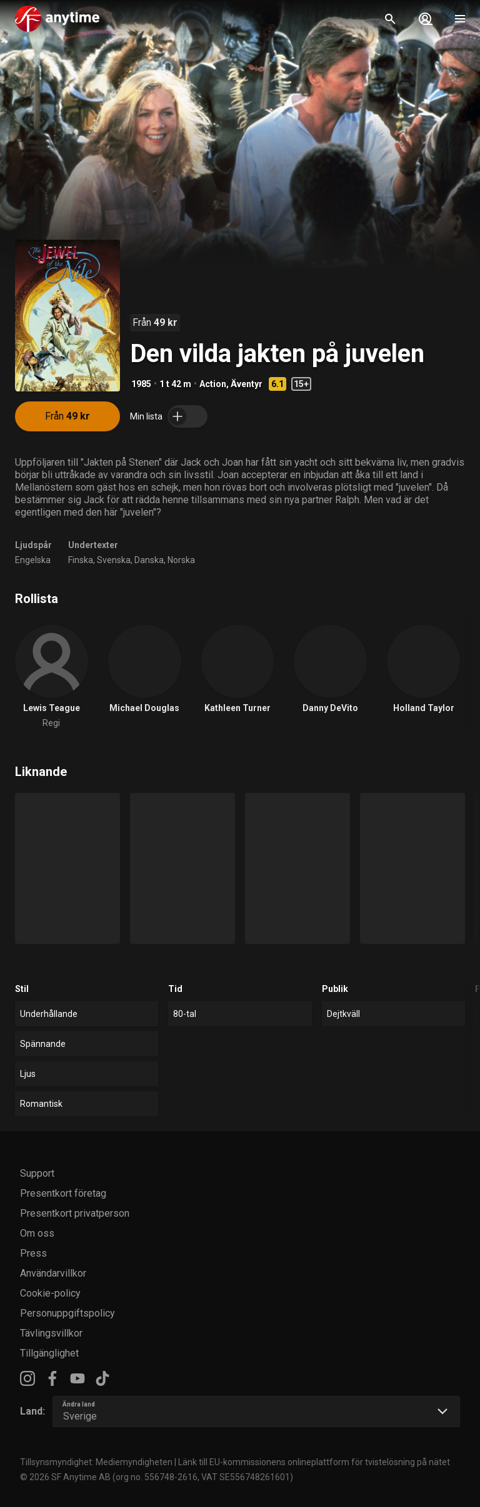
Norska (181, 560)
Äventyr (246, 384)
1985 (141, 384)
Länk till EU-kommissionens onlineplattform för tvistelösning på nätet (314, 1462)
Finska (80, 560)
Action (212, 384)
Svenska (114, 560)
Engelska (33, 560)
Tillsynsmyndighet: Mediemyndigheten (96, 1462)
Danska (149, 560)
